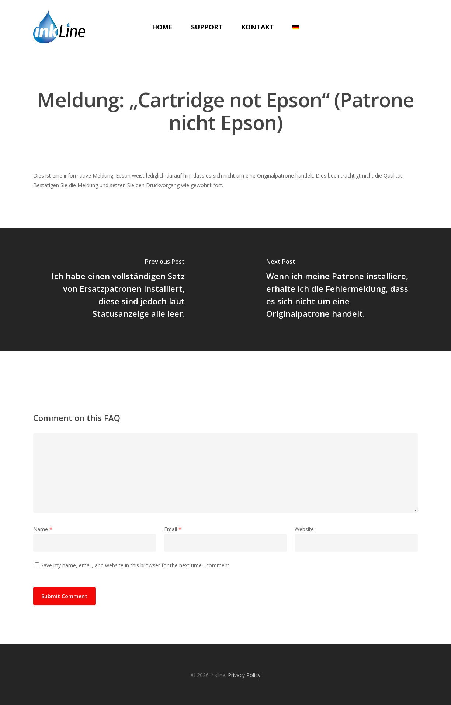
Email (172, 529)
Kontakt (257, 27)
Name (42, 529)
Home (162, 27)
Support (207, 27)
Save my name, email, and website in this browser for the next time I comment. (135, 565)
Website (304, 529)
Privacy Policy (244, 674)
